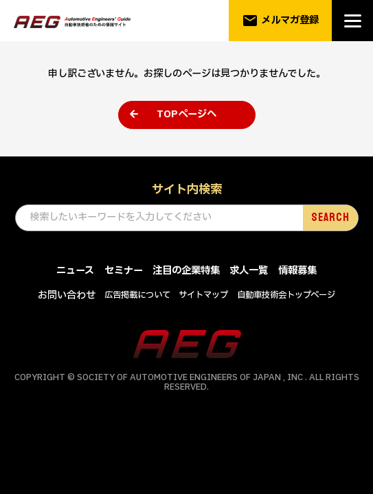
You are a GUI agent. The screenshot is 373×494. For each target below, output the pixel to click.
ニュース (75, 270)
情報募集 (297, 270)
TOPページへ (186, 114)
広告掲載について (137, 295)
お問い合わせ (66, 295)
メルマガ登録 (280, 20)
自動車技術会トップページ (286, 295)
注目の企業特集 (186, 270)
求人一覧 (248, 270)
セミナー (123, 270)
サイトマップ (203, 295)
